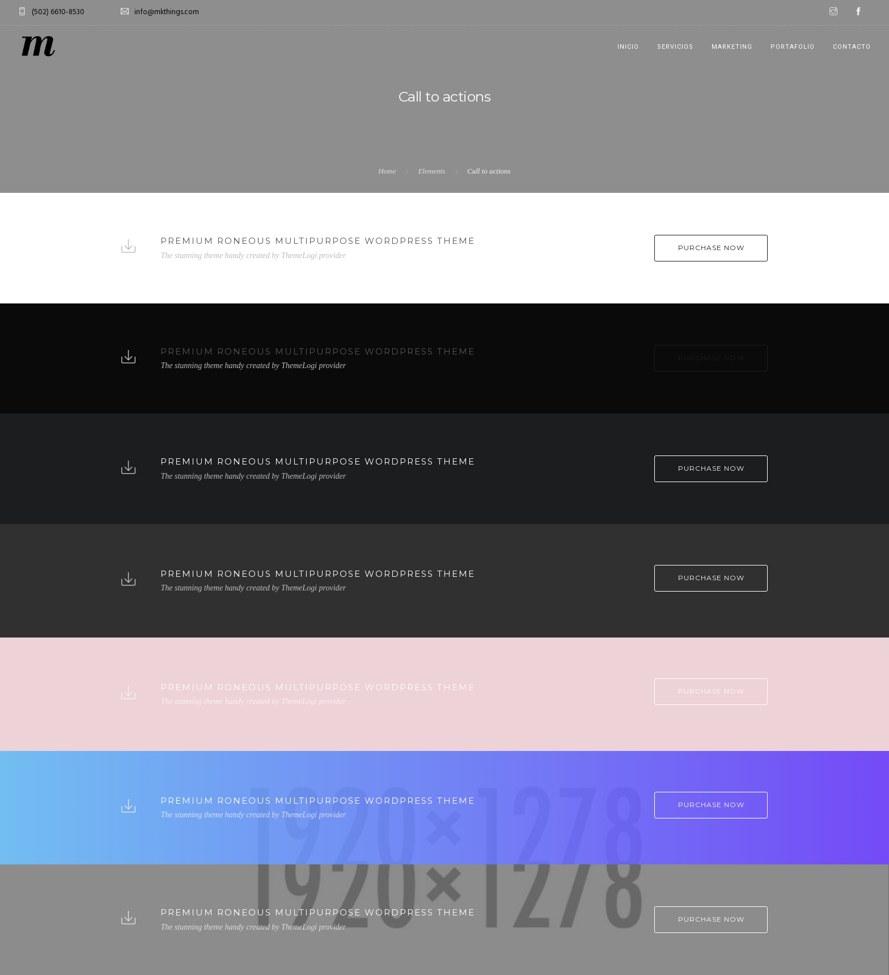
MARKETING (732, 46)
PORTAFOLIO (793, 46)
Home (387, 171)
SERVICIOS (675, 46)
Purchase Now (711, 247)
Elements (431, 171)
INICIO (628, 46)
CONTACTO (852, 46)
